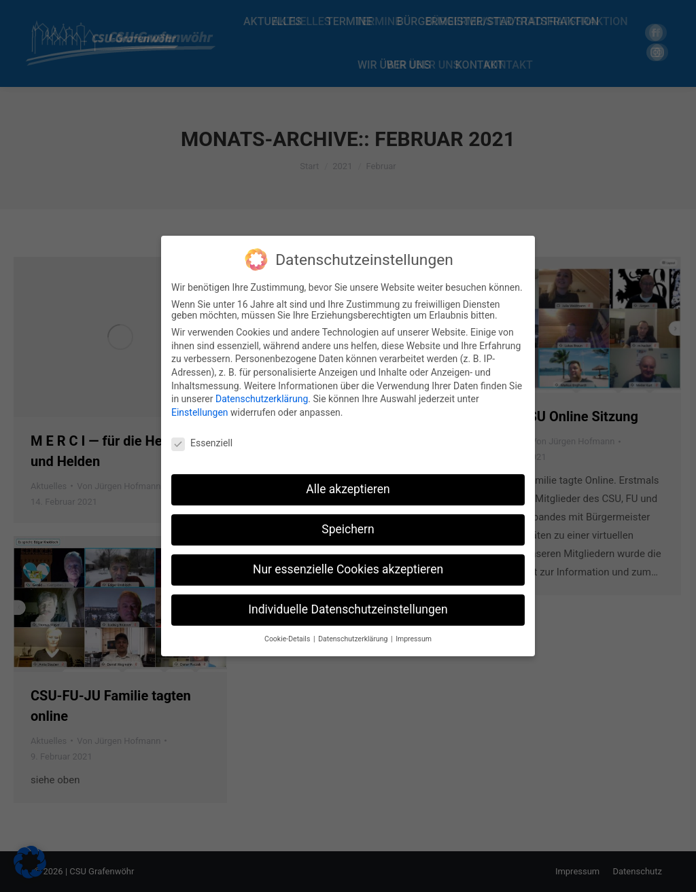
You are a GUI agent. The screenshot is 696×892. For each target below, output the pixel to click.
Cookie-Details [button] (288, 639)
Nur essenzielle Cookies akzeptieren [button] (348, 569)
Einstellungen (199, 412)
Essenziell (201, 443)
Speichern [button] (347, 529)
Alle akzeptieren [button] (348, 489)
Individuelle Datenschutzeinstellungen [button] (347, 609)
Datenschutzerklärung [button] (353, 639)
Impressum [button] (414, 639)
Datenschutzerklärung (261, 398)
